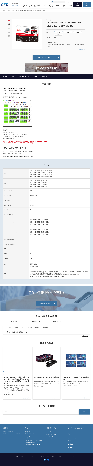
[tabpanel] (46, 331)
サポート (45, 6)
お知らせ (70, 6)
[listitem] (19, 156)
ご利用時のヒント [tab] (35, 321)
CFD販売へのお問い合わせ (72, 456)
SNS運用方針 (42, 456)
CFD (55, 37)
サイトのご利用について (52, 456)
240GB (68, 32)
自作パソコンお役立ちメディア (54, 6)
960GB (58, 34)
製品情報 (25, 6)
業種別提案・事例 (37, 6)
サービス (30, 6)
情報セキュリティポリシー (21, 456)
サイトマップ (61, 456)
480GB (77, 32)
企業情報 (65, 6)
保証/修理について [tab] (57, 321)
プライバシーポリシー (33, 456)
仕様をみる (82, 49)
